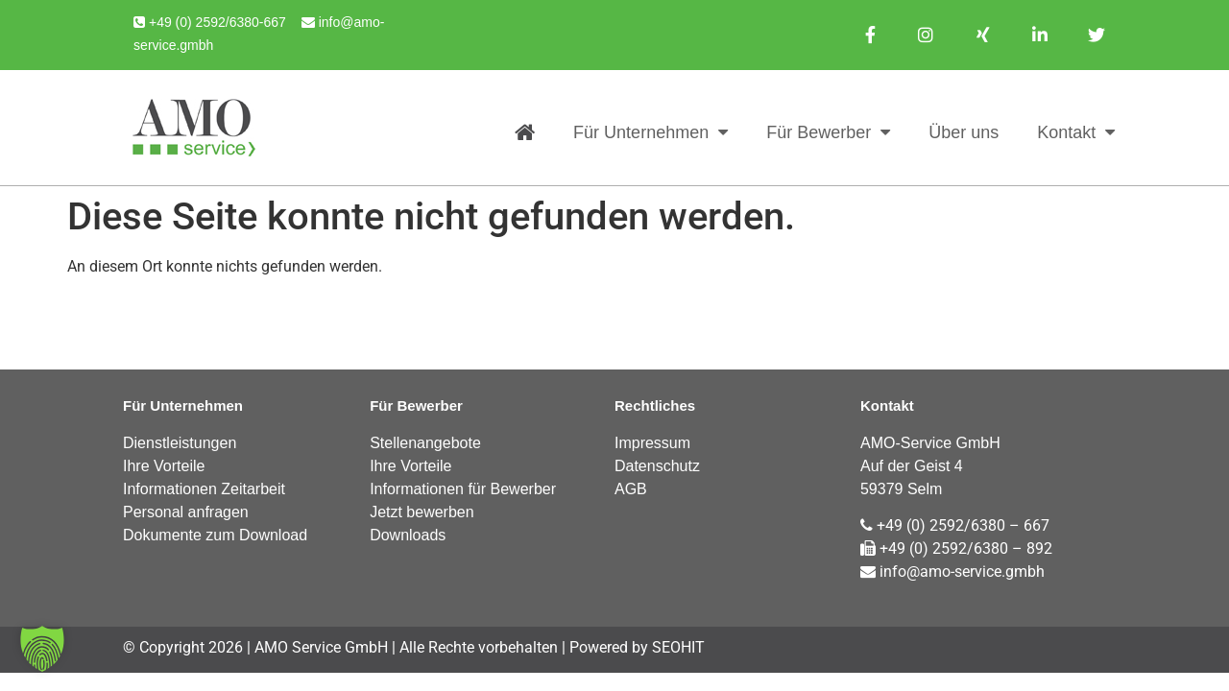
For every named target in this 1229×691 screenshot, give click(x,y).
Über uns (963, 132)
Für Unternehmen (650, 132)
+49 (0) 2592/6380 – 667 (954, 525)
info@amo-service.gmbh (952, 571)
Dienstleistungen (179, 443)
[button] (42, 649)
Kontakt (1076, 132)
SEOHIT (678, 647)
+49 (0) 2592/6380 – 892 (956, 548)
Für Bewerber (828, 132)
